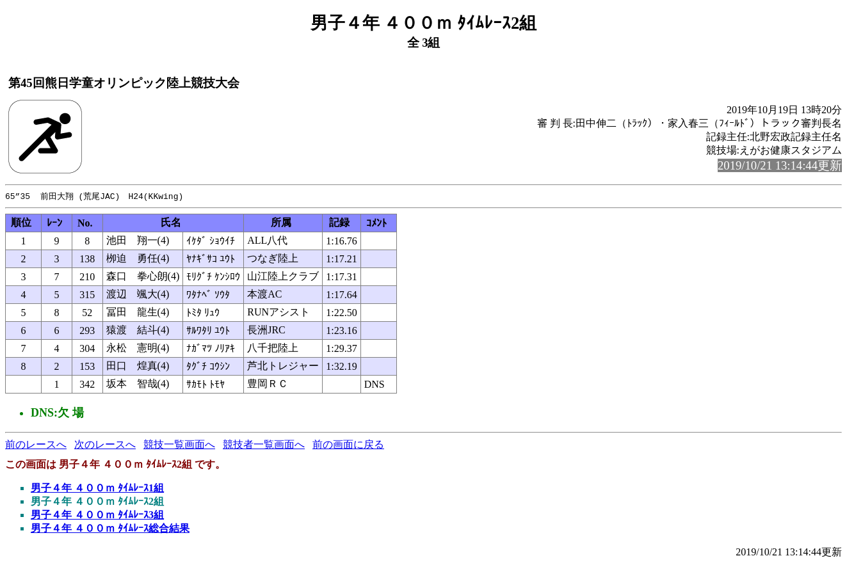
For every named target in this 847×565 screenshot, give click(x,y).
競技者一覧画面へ (264, 445)
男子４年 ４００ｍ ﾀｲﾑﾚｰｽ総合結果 (110, 528)
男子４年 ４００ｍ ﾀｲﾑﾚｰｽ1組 (97, 488)
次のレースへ (105, 445)
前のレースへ (36, 445)
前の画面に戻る (348, 445)
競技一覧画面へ (179, 445)
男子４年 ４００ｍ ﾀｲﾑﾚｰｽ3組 (97, 515)
